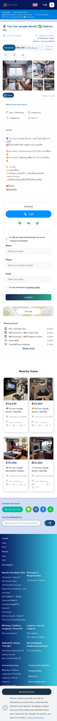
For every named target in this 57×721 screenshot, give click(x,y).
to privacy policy (33, 287)
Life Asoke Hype (9, 581)
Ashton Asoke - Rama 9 (13, 615)
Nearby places (11, 323)
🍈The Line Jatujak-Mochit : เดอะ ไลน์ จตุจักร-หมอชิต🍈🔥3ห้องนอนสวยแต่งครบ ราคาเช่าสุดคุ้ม (40, 469)
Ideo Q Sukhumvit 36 (11, 658)
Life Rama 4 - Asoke (36, 580)
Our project (7, 564)
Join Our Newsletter (12, 517)
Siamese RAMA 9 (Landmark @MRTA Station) (10, 604)
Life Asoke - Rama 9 (11, 577)
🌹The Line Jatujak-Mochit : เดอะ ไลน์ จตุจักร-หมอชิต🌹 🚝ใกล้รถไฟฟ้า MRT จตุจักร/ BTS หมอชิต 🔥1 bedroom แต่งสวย (15, 410)
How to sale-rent (37, 681)
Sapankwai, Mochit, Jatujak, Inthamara (17, 14)
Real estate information (16, 104)
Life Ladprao (32, 633)
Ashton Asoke (8, 654)
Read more (11, 189)
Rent (4, 546)
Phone (9, 259)
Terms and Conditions (39, 665)
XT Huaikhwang (34, 650)
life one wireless (9, 633)
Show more (28, 348)
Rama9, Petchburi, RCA (13, 572)
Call (28, 214)
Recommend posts (20, 12)
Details (9, 130)
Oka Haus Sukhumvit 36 (13, 650)
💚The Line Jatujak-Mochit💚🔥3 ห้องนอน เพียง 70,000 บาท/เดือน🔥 (15, 469)
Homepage (6, 12)
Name (8, 245)
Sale (4, 543)
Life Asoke (7, 611)
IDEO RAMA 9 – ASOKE (12, 596)
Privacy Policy (35, 670)
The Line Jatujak (41, 14)
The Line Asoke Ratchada (13, 619)
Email (8, 273)
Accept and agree (17, 287)
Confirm (28, 297)
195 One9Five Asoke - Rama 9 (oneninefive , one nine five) (14, 588)
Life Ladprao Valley (36, 636)
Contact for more (11, 503)
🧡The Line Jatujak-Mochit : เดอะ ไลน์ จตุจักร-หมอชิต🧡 (40, 410)
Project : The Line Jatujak (43, 41)
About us (33, 676)
